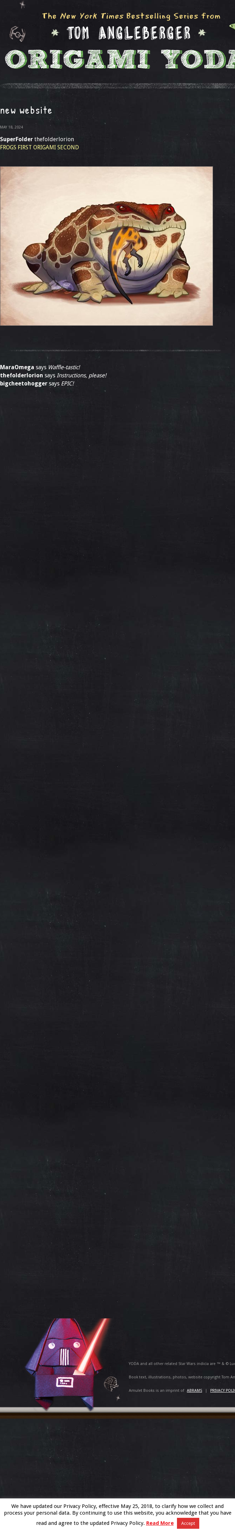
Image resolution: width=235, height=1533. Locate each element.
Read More (160, 1523)
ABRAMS (194, 1390)
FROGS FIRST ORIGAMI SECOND (39, 147)
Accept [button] (188, 1523)
